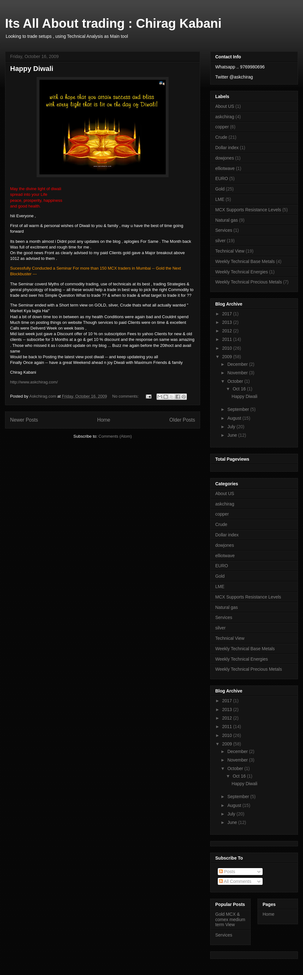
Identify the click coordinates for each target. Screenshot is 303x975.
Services (223, 230)
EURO (221, 178)
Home (103, 420)
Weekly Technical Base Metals (245, 261)
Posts (227, 871)
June (232, 435)
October (235, 381)
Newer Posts (24, 420)
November (238, 372)
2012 (227, 330)
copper (222, 126)
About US (224, 106)
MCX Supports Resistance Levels (248, 209)
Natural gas (226, 220)
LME (219, 199)
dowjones (224, 158)
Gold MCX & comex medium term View (230, 919)
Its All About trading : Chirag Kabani (113, 23)
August (234, 418)
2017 (227, 313)
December (238, 364)
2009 (227, 356)
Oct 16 (240, 388)
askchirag (224, 116)
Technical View (229, 251)
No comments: (126, 396)
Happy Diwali (31, 69)
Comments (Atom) (115, 436)
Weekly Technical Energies (241, 271)
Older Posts (182, 420)
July (231, 426)
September (238, 409)
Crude (221, 137)
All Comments (235, 881)
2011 (227, 339)
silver (220, 240)
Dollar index (227, 147)
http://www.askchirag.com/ (34, 382)
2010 (227, 348)
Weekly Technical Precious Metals (248, 281)
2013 (227, 322)
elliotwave (225, 168)
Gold (220, 188)
